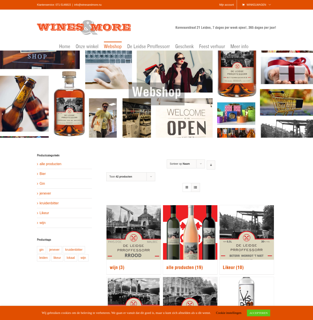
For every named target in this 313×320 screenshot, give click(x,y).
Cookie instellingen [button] (228, 313)
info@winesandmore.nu (88, 4)
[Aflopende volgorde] (211, 165)
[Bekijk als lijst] (195, 187)
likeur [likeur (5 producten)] (57, 257)
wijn (43, 223)
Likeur (44, 213)
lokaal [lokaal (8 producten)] (71, 257)
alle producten (51, 164)
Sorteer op (180, 163)
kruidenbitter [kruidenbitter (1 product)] (73, 249)
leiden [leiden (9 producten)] (43, 257)
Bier (43, 174)
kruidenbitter (49, 203)
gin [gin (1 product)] (41, 249)
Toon (120, 176)
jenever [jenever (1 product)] (54, 249)
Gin (42, 183)
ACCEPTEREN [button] (259, 313)
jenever (45, 193)
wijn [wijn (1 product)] (83, 257)
